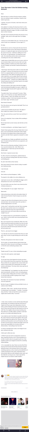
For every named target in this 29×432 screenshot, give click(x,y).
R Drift (6, 375)
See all (27, 387)
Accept (25, 427)
